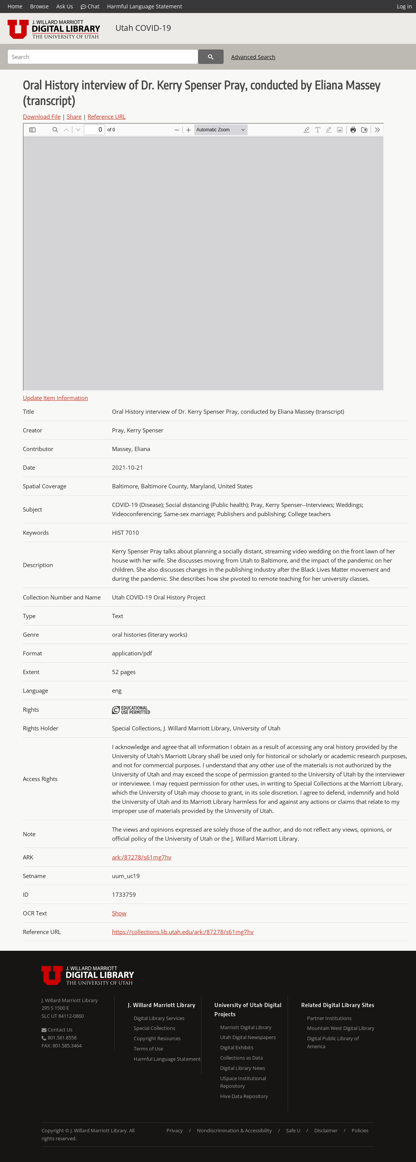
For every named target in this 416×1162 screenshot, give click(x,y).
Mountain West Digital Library (340, 1028)
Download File (42, 116)
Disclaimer (326, 1130)
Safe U (293, 1130)
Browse (39, 6)
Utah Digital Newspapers (248, 1037)
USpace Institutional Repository (243, 1082)
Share (74, 116)
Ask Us (64, 6)
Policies (360, 1130)
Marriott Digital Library (246, 1027)
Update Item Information (55, 398)
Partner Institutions (329, 1018)
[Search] (103, 56)
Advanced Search (253, 57)
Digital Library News (242, 1068)
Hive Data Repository (244, 1096)
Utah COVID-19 (143, 27)
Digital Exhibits (236, 1047)
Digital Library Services (159, 1018)
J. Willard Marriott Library (70, 1000)
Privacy (174, 1130)
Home (15, 6)
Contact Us (57, 1029)
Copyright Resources (157, 1038)
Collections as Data (241, 1057)
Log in (404, 6)
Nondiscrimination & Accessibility (234, 1130)
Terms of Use (148, 1048)
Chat (90, 6)
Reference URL (107, 116)
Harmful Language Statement (144, 6)
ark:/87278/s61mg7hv (141, 857)
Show (119, 913)
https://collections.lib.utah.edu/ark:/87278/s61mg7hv (183, 932)
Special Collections (154, 1028)
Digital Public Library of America (333, 1042)
